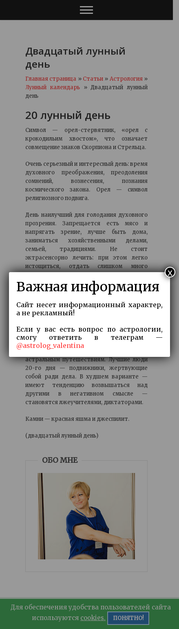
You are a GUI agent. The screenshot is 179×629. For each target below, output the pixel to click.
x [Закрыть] (170, 272)
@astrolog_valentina (50, 345)
